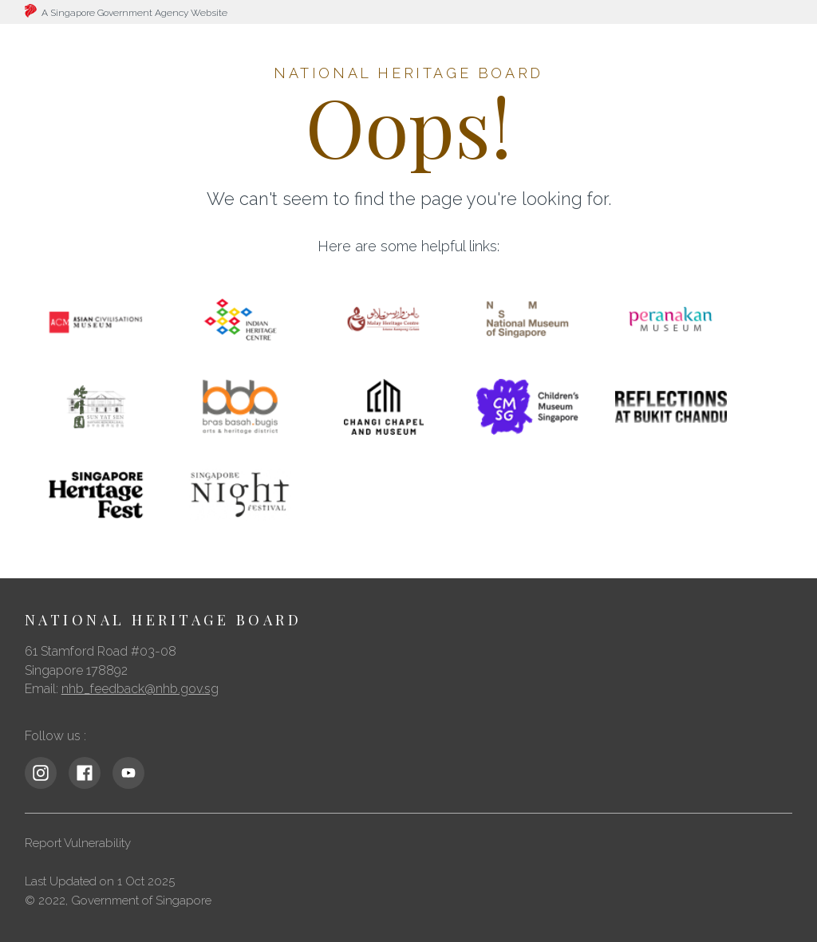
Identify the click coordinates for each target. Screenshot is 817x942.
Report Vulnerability (78, 843)
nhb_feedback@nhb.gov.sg (140, 688)
